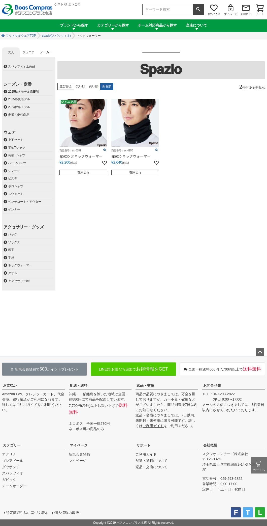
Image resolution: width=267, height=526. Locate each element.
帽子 (11, 250)
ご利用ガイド (26, 405)
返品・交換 (145, 385)
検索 (198, 9)
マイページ (230, 14)
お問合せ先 (212, 385)
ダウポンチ (11, 467)
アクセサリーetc (19, 281)
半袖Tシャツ (16, 147)
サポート (144, 445)
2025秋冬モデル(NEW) (23, 91)
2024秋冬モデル (19, 107)
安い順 (80, 86)
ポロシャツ (15, 186)
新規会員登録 (79, 454)
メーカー (46, 52)
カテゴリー (12, 445)
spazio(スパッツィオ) (56, 35)
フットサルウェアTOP (21, 35)
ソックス (14, 242)
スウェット (15, 194)
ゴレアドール (12, 461)
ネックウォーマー (20, 265)
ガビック (9, 480)
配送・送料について (151, 461)
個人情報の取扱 (66, 513)
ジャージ (14, 171)
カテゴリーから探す (113, 25)
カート (260, 14)
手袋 (11, 257)
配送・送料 (78, 385)
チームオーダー (14, 486)
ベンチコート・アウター (24, 201)
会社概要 (210, 445)
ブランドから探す (74, 25)
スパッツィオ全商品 (21, 66)
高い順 (93, 86)
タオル (12, 273)
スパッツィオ (12, 473)
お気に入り (214, 14)
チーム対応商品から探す (157, 25)
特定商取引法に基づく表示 (27, 513)
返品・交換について (151, 467)
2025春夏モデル (19, 99)
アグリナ (9, 454)
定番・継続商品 (18, 115)
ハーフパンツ (17, 163)
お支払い (10, 385)
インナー (14, 209)
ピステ (12, 178)
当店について (196, 25)
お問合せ (246, 14)
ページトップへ (260, 352)
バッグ (12, 234)
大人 (11, 52)
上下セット (15, 140)
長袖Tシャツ (16, 155)
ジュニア (28, 52)
